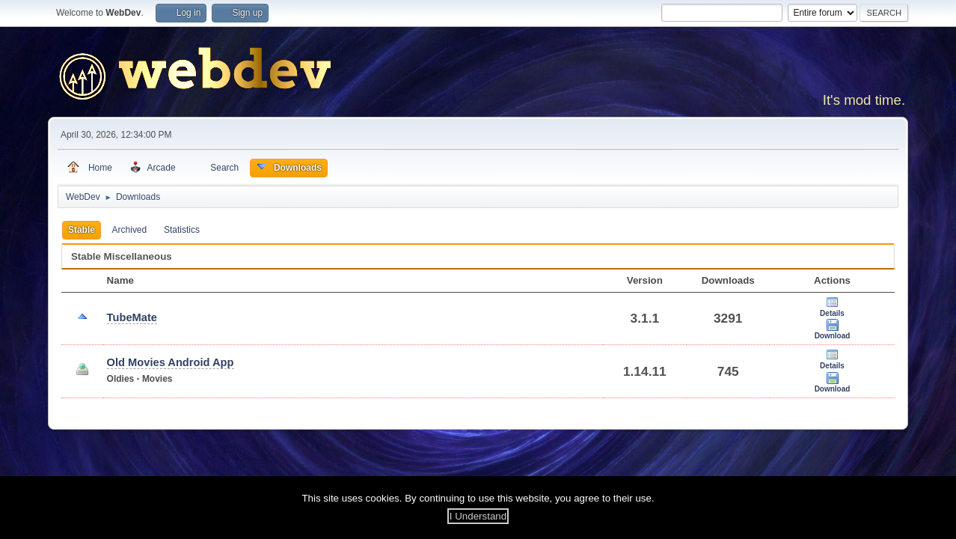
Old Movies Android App (170, 362)
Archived (129, 230)
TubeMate (132, 317)
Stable (81, 230)
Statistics (182, 230)
